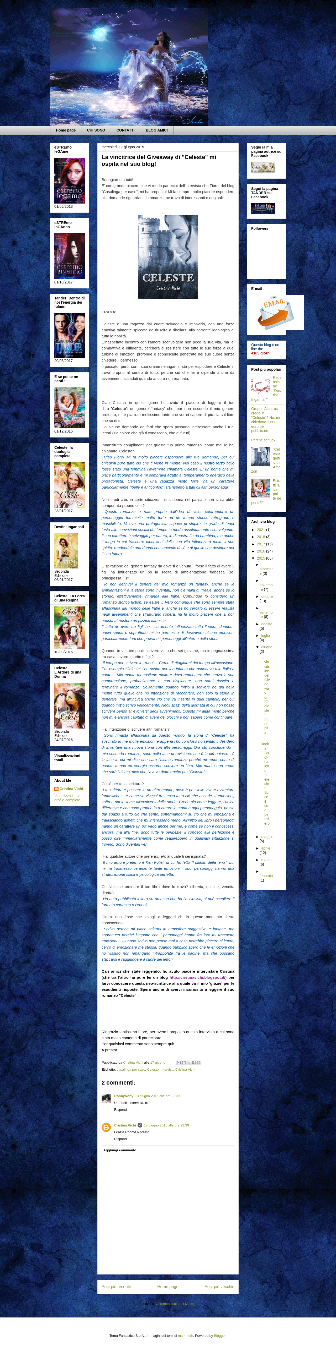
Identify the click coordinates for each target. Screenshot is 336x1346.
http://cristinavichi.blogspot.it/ (197, 977)
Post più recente (116, 1286)
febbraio (266, 876)
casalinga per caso (131, 1069)
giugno (266, 647)
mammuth (185, 1336)
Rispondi (121, 1110)
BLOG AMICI (156, 130)
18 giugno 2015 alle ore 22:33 (157, 1096)
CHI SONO (96, 130)
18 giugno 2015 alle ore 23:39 (166, 1125)
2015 (261, 558)
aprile (265, 848)
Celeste (153, 1069)
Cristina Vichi (125, 1125)
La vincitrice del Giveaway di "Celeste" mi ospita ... (265, 697)
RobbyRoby (123, 1096)
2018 (261, 537)
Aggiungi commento (119, 1150)
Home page (66, 130)
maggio (267, 837)
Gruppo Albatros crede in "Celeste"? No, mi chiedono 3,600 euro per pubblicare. (265, 420)
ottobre (267, 596)
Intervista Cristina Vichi (178, 1069)
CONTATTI (126, 130)
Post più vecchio (219, 1286)
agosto (266, 624)
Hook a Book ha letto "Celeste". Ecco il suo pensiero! (265, 786)
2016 (261, 551)
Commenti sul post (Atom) (175, 1304)
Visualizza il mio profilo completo (67, 798)
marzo (266, 860)
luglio (265, 635)
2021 (261, 530)
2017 (261, 544)
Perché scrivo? (263, 440)
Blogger (219, 1336)
